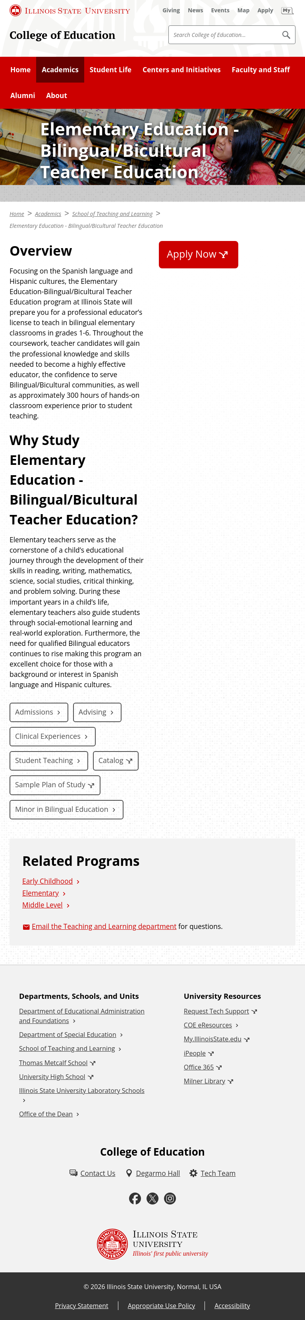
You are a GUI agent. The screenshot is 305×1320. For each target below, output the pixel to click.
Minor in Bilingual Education (61, 809)
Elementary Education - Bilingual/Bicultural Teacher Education (86, 225)
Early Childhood (47, 881)
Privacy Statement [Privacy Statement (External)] (81, 1305)
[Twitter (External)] (152, 1199)
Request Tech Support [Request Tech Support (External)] (216, 1011)
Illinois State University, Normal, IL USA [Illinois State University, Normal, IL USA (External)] (164, 1286)
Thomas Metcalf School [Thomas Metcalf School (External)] (53, 1062)
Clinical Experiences (48, 736)
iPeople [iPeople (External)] (195, 1053)
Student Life (110, 69)
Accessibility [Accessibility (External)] (232, 1305)
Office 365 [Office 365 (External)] (199, 1067)
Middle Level (42, 905)
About (56, 95)
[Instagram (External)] (170, 1199)
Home (20, 69)
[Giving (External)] (171, 10)
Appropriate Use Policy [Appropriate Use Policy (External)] (161, 1305)
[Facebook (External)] (135, 1199)
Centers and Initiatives (182, 69)
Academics (60, 69)
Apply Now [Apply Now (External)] (191, 253)
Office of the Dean (46, 1114)
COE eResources (208, 1025)
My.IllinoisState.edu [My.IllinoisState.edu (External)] (212, 1039)
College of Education (62, 35)
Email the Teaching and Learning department (104, 926)
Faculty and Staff (261, 69)
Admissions (34, 712)
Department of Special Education (67, 1034)
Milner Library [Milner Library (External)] (204, 1081)
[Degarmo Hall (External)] (152, 1173)
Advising (92, 712)
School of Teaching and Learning (112, 214)
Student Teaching (44, 760)
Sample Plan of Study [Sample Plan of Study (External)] (50, 784)
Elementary (40, 893)
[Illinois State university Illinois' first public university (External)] (152, 1244)
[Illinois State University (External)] (70, 10)
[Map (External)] (243, 10)
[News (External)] (195, 10)
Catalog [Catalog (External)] (111, 760)
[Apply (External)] (265, 10)
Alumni (22, 95)
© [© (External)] (86, 1286)
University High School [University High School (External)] (52, 1076)
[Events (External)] (220, 10)
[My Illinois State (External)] (287, 10)
